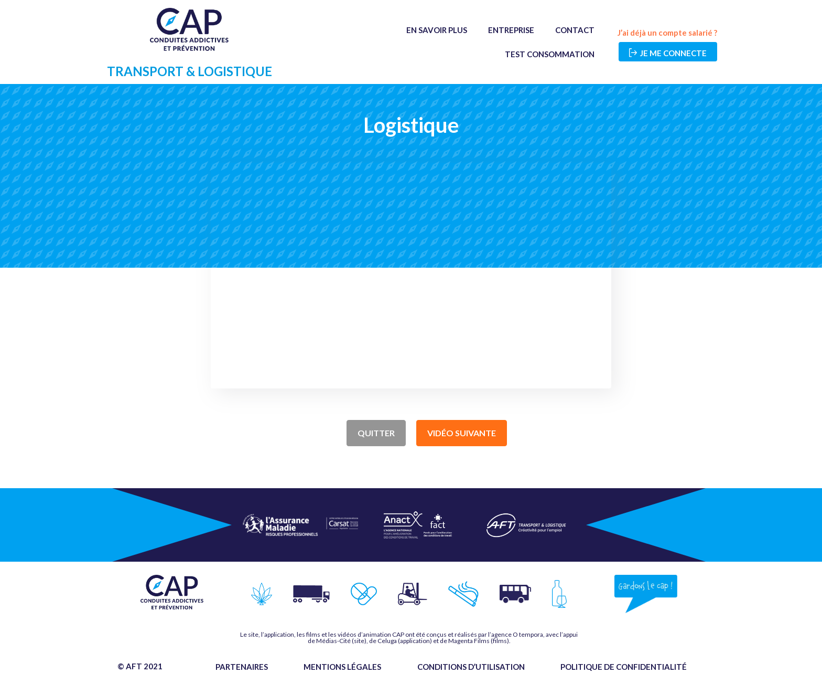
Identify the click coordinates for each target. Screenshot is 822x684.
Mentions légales (342, 666)
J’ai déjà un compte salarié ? (667, 32)
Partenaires (241, 666)
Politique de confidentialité (623, 666)
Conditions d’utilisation (471, 666)
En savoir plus (436, 30)
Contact (574, 30)
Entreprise (511, 30)
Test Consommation (549, 54)
